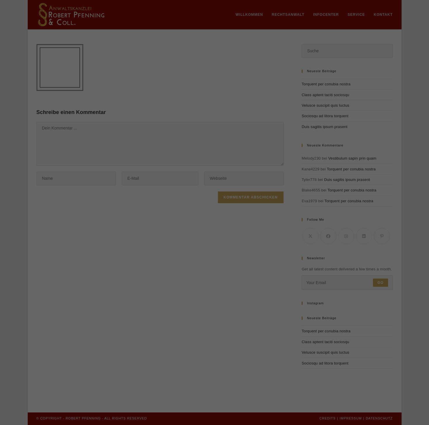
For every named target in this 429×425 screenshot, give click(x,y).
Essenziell (171, 92)
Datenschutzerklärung (198, 72)
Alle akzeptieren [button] (214, 112)
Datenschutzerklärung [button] (217, 159)
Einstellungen (162, 78)
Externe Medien (248, 92)
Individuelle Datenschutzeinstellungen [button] (214, 147)
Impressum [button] (244, 159)
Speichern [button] (214, 129)
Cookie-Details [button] (188, 159)
